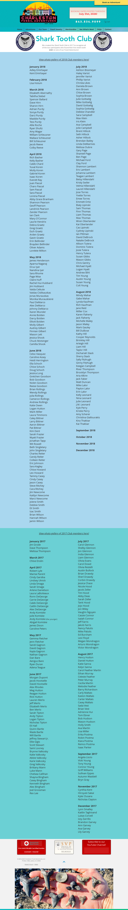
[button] (108, 22)
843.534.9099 (88, 21)
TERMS (36, 864)
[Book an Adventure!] (111, 2)
